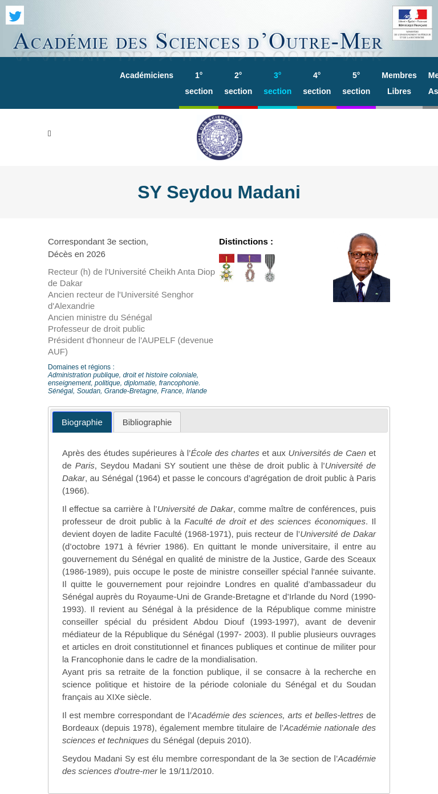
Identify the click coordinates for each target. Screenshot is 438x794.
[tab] (82, 422)
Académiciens (146, 75)
